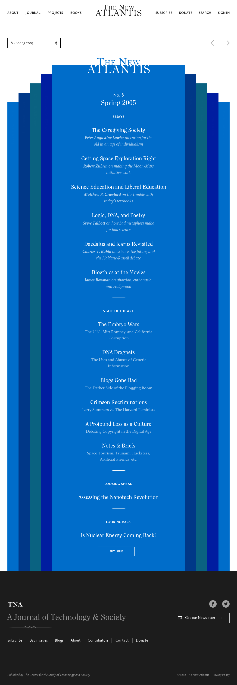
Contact (122, 640)
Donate (185, 13)
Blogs (59, 640)
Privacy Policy (221, 674)
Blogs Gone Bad (118, 380)
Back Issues (39, 640)
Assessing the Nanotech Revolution (118, 497)
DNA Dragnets (118, 352)
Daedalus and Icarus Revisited (118, 244)
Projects (55, 13)
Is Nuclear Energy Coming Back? (118, 535)
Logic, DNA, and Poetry (118, 215)
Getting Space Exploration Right (118, 158)
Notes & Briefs (118, 446)
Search (205, 13)
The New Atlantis (198, 674)
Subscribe (164, 13)
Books (75, 13)
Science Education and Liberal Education (118, 187)
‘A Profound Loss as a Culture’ (118, 424)
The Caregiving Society (118, 130)
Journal (33, 13)
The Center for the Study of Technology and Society (57, 675)
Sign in (224, 13)
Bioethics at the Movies (118, 272)
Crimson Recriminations (118, 402)
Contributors (98, 640)
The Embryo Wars (118, 324)
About (13, 13)
